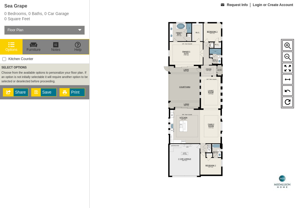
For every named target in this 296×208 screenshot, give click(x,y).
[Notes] (56, 46)
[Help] (78, 46)
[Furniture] (34, 46)
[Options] (11, 46)
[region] (44, 104)
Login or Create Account (273, 5)
